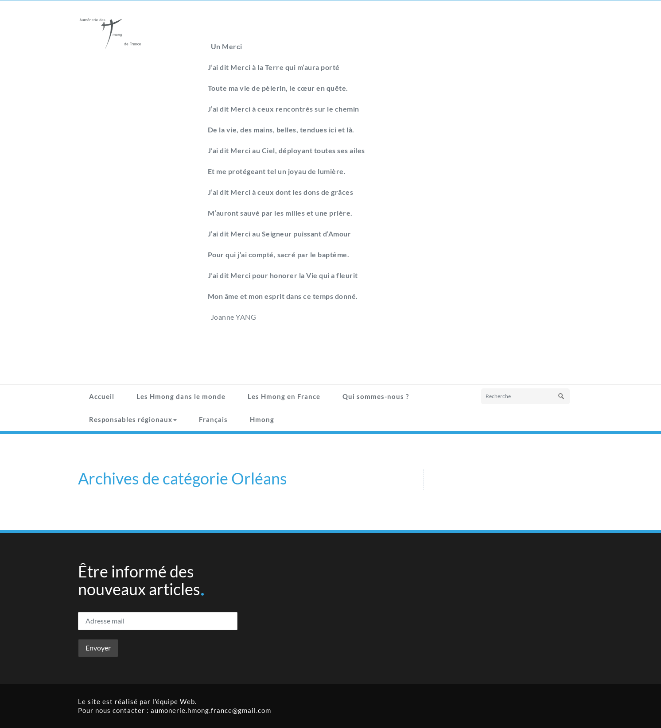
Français (213, 419)
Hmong (262, 419)
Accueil (101, 396)
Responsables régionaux (133, 419)
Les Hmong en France (284, 396)
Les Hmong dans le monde (181, 396)
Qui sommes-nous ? (375, 396)
